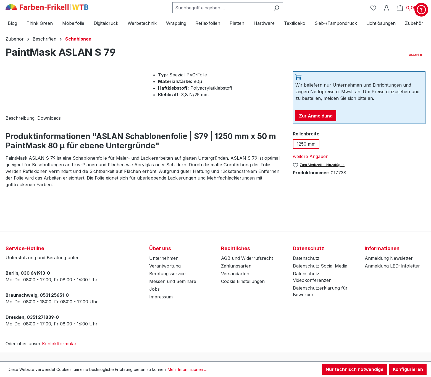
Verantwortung (165, 266)
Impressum (161, 297)
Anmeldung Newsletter (389, 258)
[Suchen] (276, 7)
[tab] (20, 118)
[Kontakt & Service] (421, 10)
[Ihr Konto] (386, 7)
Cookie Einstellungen (243, 281)
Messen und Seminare (172, 281)
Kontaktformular (59, 343)
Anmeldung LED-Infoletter (392, 266)
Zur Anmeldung (316, 116)
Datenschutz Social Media (320, 266)
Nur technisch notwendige (354, 369)
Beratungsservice (167, 273)
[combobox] (221, 7)
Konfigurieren (408, 369)
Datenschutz (306, 258)
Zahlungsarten (236, 266)
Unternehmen (163, 258)
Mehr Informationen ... (187, 369)
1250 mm (306, 144)
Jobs (154, 289)
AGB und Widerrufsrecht (247, 258)
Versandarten (235, 273)
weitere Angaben (310, 156)
